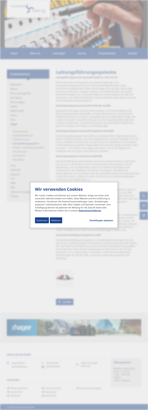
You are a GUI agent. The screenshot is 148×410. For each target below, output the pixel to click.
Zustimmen (41, 220)
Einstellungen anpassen (101, 220)
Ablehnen (56, 220)
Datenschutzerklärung (90, 210)
